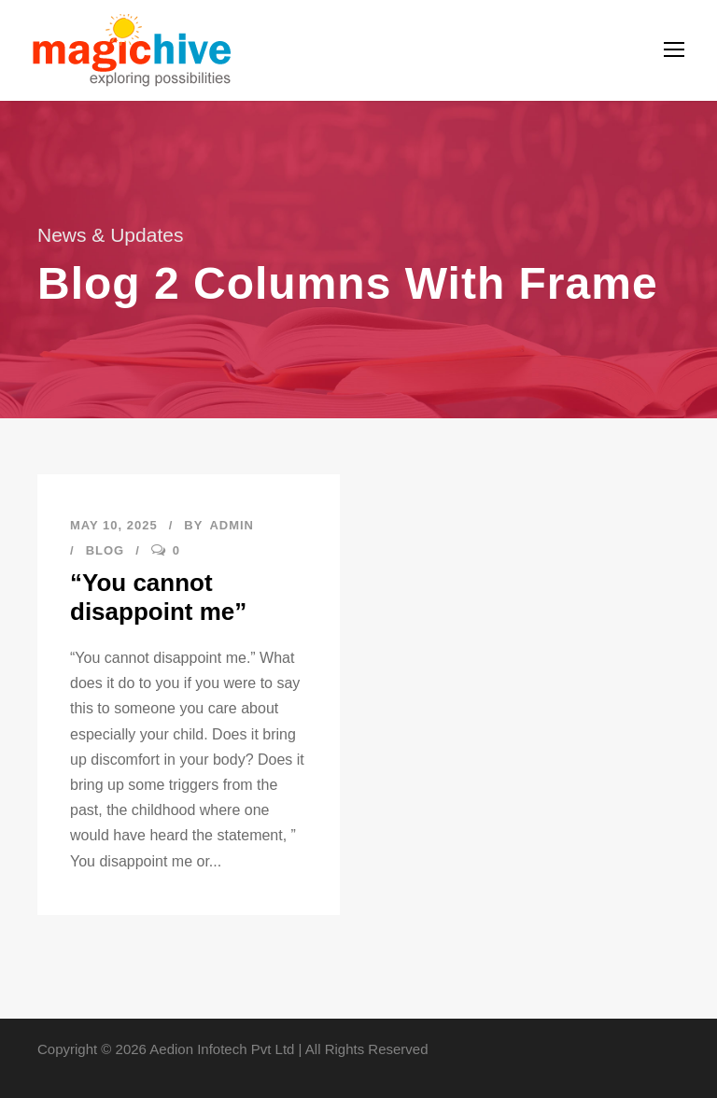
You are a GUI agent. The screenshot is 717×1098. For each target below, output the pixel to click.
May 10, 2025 (114, 525)
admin (231, 525)
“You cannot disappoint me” (158, 597)
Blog (105, 550)
